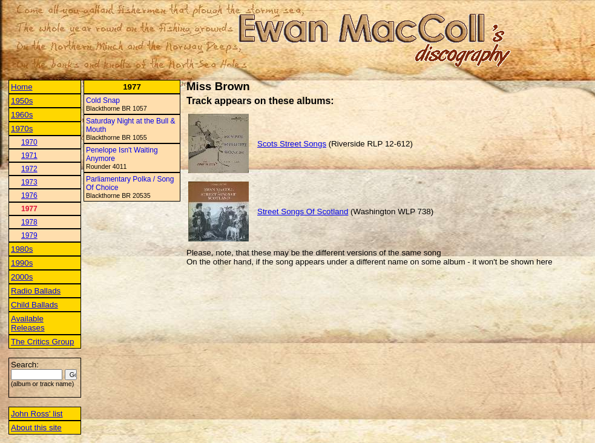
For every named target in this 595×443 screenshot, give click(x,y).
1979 (29, 235)
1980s (22, 249)
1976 (29, 195)
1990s (22, 262)
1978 (29, 222)
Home (22, 86)
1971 (29, 155)
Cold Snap (103, 100)
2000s (22, 276)
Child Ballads (34, 304)
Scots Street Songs (291, 143)
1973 (29, 182)
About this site (36, 427)
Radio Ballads (36, 290)
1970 (29, 142)
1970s (22, 128)
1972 (29, 169)
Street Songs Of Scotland (302, 211)
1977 (29, 209)
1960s (22, 114)
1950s (22, 100)
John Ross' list (37, 413)
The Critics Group (42, 341)
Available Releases (28, 323)
